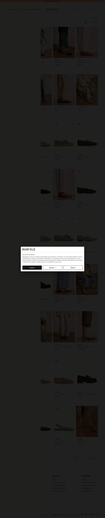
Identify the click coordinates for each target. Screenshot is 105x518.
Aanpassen (52, 267)
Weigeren (73, 267)
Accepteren (32, 267)
